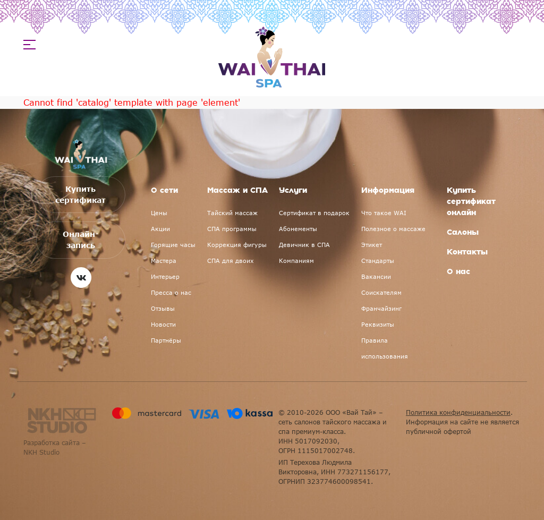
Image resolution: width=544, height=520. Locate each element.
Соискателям (381, 292)
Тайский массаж (232, 212)
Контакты (467, 252)
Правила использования (384, 348)
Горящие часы (173, 244)
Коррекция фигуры (237, 244)
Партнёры (166, 340)
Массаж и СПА (237, 190)
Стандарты (377, 260)
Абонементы (298, 228)
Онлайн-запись (80, 239)
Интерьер (165, 276)
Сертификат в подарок (314, 212)
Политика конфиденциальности (458, 412)
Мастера (163, 260)
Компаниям (296, 260)
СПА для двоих (230, 260)
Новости (163, 324)
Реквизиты (377, 324)
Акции (160, 228)
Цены (159, 212)
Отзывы (163, 308)
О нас (458, 272)
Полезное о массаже (393, 228)
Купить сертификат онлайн (471, 202)
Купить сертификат (81, 196)
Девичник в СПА (304, 244)
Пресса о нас (171, 292)
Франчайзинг (381, 308)
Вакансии (376, 276)
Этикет (371, 244)
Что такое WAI (383, 212)
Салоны (463, 232)
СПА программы (232, 228)
